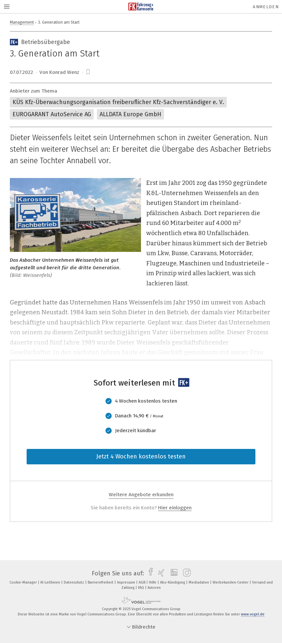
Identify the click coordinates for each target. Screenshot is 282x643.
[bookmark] (88, 72)
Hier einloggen (175, 508)
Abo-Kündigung (173, 582)
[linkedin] (172, 573)
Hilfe (153, 582)
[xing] (159, 573)
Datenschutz (74, 582)
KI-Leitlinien (50, 582)
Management (22, 22)
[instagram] (185, 573)
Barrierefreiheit (101, 582)
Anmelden (266, 7)
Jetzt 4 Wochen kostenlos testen (141, 456)
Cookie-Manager (24, 582)
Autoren (154, 588)
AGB (142, 582)
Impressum (126, 582)
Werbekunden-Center (231, 582)
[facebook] (149, 573)
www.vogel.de (253, 614)
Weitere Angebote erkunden (141, 495)
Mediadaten (199, 582)
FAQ (141, 588)
